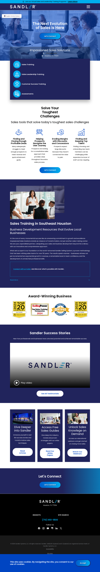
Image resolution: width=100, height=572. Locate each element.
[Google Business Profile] (52, 528)
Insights (37, 515)
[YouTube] (48, 528)
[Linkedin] (56, 528)
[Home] (23, 7)
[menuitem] (50, 549)
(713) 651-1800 (51, 53)
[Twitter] (61, 528)
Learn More (72, 2)
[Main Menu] (88, 6)
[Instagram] (43, 528)
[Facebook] (39, 528)
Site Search (63, 515)
